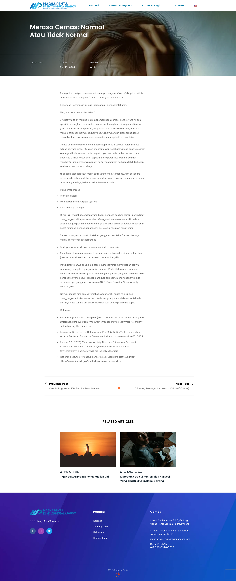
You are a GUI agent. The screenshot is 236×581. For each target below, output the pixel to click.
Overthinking (124, 93)
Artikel (93, 67)
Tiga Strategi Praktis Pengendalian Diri (84, 476)
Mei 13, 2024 (67, 67)
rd (31, 67)
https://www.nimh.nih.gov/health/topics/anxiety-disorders (90, 361)
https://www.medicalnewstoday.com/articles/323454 (114, 336)
